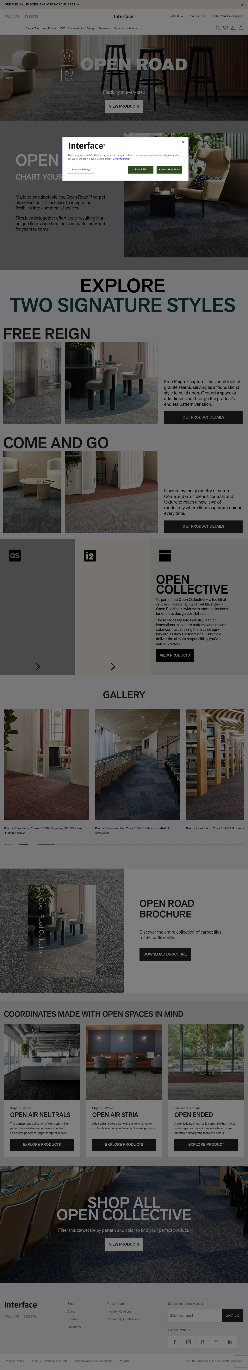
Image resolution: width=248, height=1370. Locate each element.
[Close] (183, 141)
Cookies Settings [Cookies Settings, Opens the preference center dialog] (81, 169)
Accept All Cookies (169, 169)
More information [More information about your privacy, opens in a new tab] (121, 159)
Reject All (140, 169)
